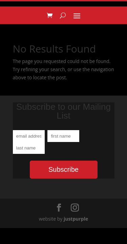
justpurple (76, 219)
